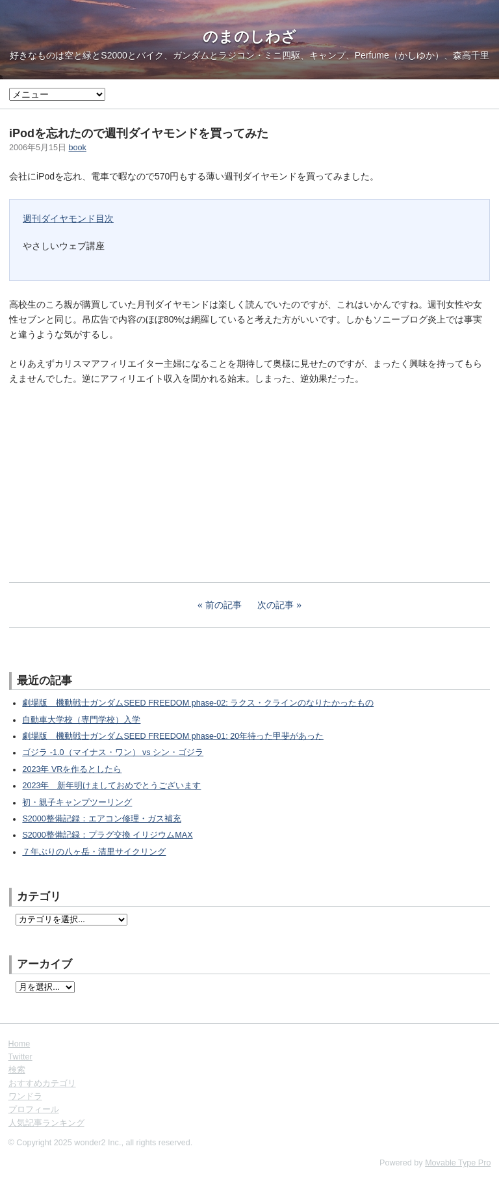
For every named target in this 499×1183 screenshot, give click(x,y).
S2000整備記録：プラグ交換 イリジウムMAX (107, 835)
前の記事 (223, 605)
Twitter (20, 1056)
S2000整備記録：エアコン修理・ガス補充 (101, 818)
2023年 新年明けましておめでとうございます (111, 785)
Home (19, 1043)
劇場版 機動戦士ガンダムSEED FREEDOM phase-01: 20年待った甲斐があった (173, 736)
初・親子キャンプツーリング (77, 802)
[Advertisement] (106, 482)
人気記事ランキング (46, 1123)
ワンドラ (25, 1096)
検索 (16, 1069)
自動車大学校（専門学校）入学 (81, 719)
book (77, 147)
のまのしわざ (249, 36)
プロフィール (33, 1109)
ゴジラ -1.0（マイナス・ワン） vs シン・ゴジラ (112, 752)
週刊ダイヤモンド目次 (68, 218)
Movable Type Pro (458, 1162)
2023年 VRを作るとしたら (72, 769)
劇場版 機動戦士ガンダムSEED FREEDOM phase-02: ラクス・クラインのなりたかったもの (198, 703)
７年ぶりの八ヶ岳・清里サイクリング (94, 852)
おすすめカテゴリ (42, 1083)
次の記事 (275, 605)
